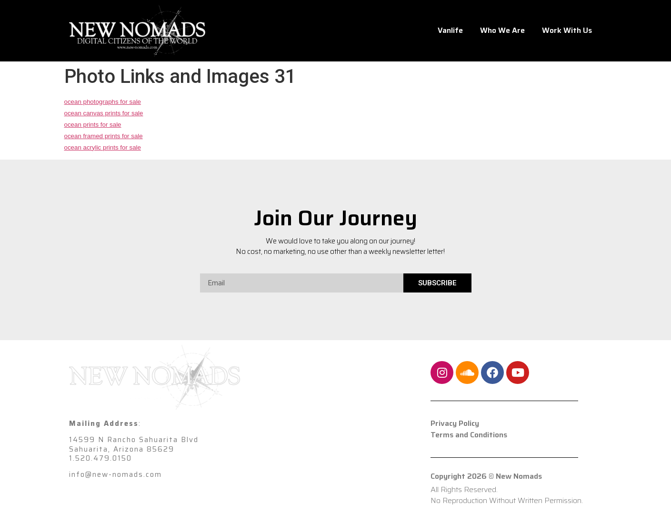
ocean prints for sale (92, 124)
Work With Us (567, 30)
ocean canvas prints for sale (103, 113)
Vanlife (450, 30)
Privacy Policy (455, 423)
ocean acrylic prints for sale (102, 147)
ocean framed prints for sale (103, 136)
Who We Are (502, 30)
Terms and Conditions (469, 435)
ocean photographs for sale (102, 101)
